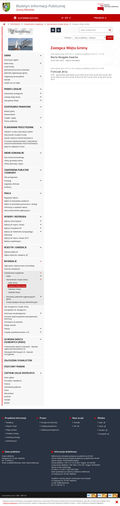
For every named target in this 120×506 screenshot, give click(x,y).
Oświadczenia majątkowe (33, 24)
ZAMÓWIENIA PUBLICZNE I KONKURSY (16, 171)
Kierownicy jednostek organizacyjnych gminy (20, 298)
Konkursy (7, 187)
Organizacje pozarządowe (14, 76)
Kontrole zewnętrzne (12, 269)
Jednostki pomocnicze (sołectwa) (16, 70)
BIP (75, 426)
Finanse (7, 384)
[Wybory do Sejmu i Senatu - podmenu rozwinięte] (41, 224)
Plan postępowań (11, 177)
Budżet (7, 403)
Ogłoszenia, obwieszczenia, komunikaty (19, 266)
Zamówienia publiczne (12, 387)
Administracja (11, 441)
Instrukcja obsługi (13, 437)
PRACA (7, 193)
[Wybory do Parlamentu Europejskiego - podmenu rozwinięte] (41, 231)
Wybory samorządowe (12, 221)
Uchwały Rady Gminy (12, 97)
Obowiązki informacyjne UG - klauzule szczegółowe (18, 353)
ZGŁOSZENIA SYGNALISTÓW (18, 360)
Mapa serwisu (11, 430)
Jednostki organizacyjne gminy (15, 73)
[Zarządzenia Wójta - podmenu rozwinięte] (41, 100)
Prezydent (103, 434)
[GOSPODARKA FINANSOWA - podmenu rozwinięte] (41, 107)
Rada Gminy (8, 63)
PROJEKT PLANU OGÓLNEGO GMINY (18, 132)
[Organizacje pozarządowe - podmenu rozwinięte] (41, 76)
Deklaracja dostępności (50, 430)
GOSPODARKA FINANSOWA (17, 106)
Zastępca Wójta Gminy (80, 24)
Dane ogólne (9, 377)
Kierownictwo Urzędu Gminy (57, 24)
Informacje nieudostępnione (15, 313)
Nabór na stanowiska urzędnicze (16, 201)
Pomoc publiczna (10, 121)
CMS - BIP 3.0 (21, 495)
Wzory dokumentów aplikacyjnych (17, 210)
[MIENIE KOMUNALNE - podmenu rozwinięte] (41, 153)
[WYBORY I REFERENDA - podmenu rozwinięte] (41, 217)
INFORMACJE (15, 24)
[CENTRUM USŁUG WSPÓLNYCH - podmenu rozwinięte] (41, 373)
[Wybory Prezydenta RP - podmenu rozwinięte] (41, 228)
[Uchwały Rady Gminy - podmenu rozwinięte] (41, 97)
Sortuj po (67, 38)
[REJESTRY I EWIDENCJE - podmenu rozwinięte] (41, 247)
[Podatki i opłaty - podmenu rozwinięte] (41, 118)
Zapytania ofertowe (11, 184)
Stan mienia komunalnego (14, 157)
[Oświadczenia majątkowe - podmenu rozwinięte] (41, 273)
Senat (101, 426)
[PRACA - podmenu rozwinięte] (41, 193)
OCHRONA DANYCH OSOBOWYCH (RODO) (14, 341)
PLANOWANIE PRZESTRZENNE (19, 127)
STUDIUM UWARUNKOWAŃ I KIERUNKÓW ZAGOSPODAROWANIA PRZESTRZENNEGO (21, 142)
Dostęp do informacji (49, 422)
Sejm (101, 422)
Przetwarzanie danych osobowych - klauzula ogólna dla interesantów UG (21, 348)
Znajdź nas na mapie (12, 83)
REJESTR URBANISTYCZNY (14, 147)
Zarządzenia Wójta (11, 100)
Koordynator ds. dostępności (15, 310)
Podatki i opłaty (10, 118)
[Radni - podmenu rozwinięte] (41, 276)
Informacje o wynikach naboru (15, 207)
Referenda (8, 235)
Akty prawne (9, 393)
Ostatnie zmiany (12, 433)
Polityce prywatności (10, 503)
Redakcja (9, 422)
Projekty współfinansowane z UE (16, 332)
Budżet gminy (9, 111)
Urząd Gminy (9, 67)
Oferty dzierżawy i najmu (13, 164)
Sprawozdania (9, 114)
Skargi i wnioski (10, 325)
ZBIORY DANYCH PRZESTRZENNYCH (18, 138)
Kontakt (7, 80)
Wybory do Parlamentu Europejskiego (18, 232)
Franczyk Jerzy (59, 71)
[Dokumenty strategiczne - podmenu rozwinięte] (41, 93)
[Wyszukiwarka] (93, 30)
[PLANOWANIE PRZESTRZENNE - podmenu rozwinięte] (41, 127)
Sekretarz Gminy (14, 289)
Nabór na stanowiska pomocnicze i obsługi (20, 204)
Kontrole (7, 396)
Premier (102, 430)
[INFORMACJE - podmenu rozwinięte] (41, 261)
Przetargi (7, 181)
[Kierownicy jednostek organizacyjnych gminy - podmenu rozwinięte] (41, 296)
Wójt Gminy (12, 283)
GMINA (7, 55)
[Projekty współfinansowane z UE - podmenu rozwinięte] (41, 332)
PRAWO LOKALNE (12, 89)
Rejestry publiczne (11, 252)
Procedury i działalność (13, 381)
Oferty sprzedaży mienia (13, 160)
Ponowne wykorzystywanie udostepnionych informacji (20, 317)
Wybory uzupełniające (12, 241)
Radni (8, 276)
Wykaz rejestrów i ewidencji (14, 255)
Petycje (7, 329)
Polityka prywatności (49, 426)
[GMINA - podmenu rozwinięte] (41, 55)
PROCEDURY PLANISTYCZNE (15, 135)
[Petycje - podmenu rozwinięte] (41, 328)
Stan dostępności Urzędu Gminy (16, 307)
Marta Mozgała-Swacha (64, 57)
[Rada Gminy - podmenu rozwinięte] (41, 63)
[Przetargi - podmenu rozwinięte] (41, 180)
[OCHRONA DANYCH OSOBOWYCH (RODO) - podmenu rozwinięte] (41, 339)
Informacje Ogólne (11, 60)
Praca (6, 390)
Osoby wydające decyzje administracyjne (22, 302)
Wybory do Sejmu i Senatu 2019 (16, 238)
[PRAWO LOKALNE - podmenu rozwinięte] (41, 89)
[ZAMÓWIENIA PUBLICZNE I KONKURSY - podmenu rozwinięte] (41, 170)
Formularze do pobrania (13, 322)
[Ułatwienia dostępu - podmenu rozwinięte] (26, 18)
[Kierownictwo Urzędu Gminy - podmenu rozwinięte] (41, 279)
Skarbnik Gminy (14, 292)
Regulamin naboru (11, 198)
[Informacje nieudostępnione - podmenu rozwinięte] (41, 313)
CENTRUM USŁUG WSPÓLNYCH (19, 373)
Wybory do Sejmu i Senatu (14, 225)
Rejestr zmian (11, 426)
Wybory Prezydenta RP (13, 228)
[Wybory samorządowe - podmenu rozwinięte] (41, 221)
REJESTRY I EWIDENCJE (15, 247)
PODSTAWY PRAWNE (14, 366)
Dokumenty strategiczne (13, 93)
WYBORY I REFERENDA (15, 216)
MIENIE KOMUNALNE (14, 153)
